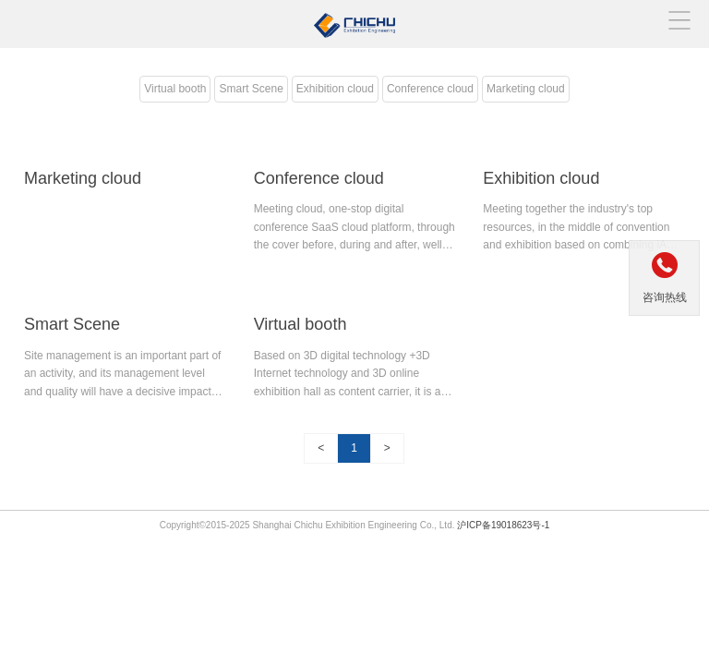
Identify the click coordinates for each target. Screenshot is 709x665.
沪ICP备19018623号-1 (503, 525)
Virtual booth (175, 88)
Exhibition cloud (335, 88)
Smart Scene (250, 88)
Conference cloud (430, 88)
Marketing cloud (526, 88)
